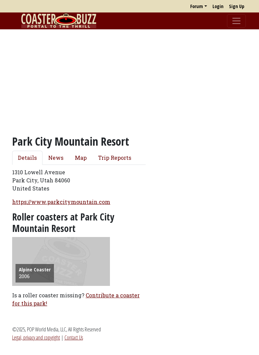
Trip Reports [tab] (114, 157)
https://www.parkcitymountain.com (61, 201)
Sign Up (236, 6)
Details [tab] (27, 157)
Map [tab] (81, 157)
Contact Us (73, 337)
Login (218, 6)
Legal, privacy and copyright (36, 337)
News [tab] (55, 157)
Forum (196, 6)
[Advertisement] (129, 82)
